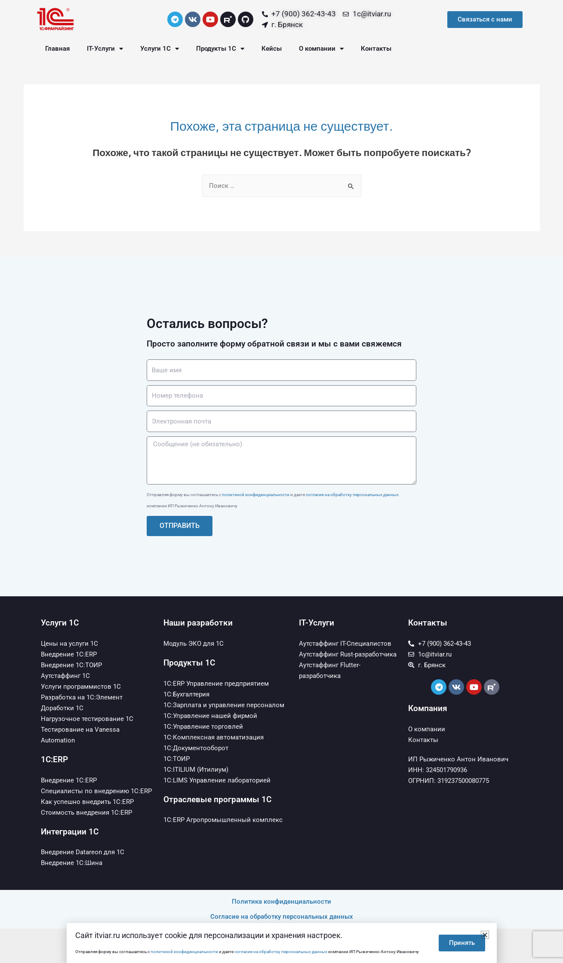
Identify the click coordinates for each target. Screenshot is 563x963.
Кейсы (272, 48)
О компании (321, 48)
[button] (485, 935)
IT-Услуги (105, 48)
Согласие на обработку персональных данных (281, 916)
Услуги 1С (159, 48)
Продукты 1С (220, 48)
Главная (57, 48)
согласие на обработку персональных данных (352, 494)
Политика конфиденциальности (281, 901)
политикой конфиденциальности (255, 494)
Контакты (376, 48)
